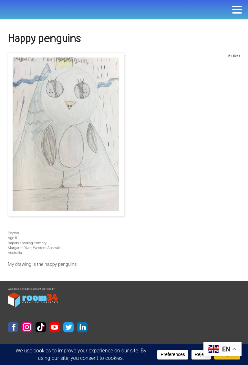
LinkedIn (82, 327)
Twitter (68, 327)
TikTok (41, 327)
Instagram (27, 327)
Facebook (13, 327)
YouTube (54, 327)
